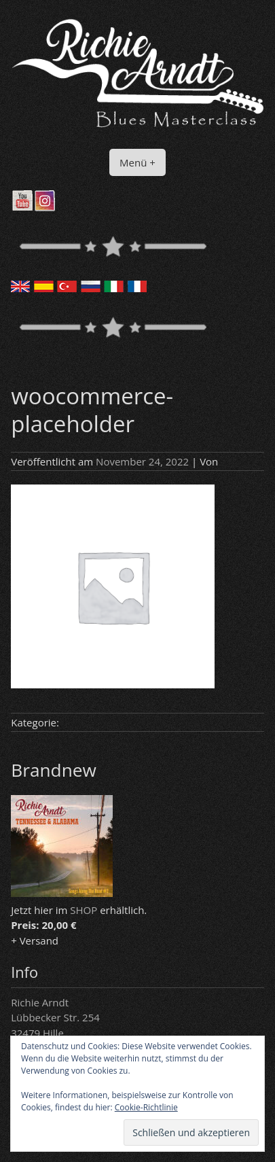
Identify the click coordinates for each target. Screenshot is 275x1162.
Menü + (137, 162)
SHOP (83, 910)
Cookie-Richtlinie (146, 1107)
